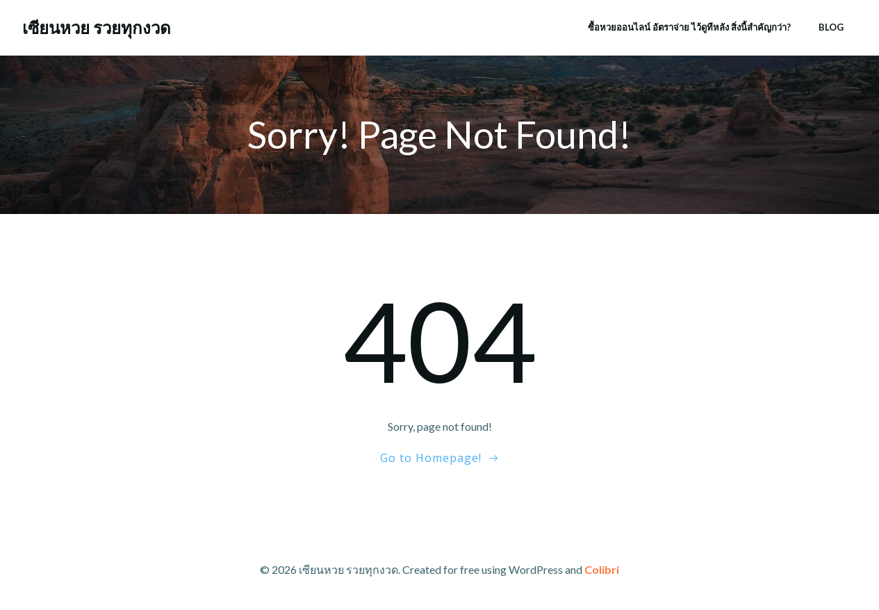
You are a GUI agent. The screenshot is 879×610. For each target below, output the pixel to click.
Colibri (601, 569)
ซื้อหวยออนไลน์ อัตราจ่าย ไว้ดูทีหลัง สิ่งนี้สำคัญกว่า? (689, 27)
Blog (831, 27)
